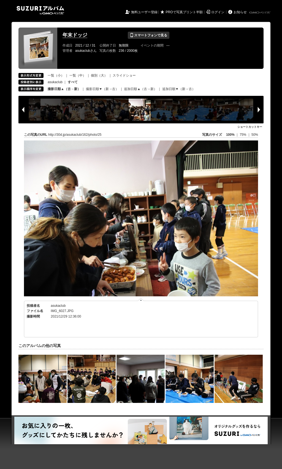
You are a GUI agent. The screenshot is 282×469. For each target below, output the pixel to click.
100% (230, 135)
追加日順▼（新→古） (178, 89)
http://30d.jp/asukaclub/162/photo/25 (74, 135)
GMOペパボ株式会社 (260, 12)
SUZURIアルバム (40, 10)
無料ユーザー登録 (144, 12)
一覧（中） (77, 75)
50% (254, 135)
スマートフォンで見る (148, 35)
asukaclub (55, 82)
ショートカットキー (249, 126)
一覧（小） (56, 75)
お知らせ (240, 12)
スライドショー (124, 75)
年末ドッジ (75, 35)
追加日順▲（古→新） (140, 89)
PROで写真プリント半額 (184, 12)
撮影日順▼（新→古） (102, 89)
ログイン (217, 12)
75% (243, 135)
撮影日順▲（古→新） (64, 89)
